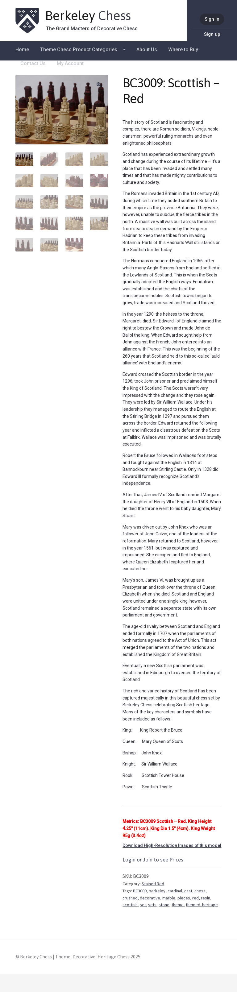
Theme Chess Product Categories (78, 49)
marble (168, 898)
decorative (150, 898)
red (195, 898)
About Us (146, 49)
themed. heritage (202, 904)
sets (152, 904)
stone (164, 904)
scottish (130, 904)
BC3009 (140, 891)
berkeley (157, 891)
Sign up (212, 34)
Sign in (212, 19)
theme (178, 904)
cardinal (175, 891)
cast (188, 891)
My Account (70, 63)
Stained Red (153, 883)
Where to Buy (183, 49)
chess (200, 891)
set (143, 904)
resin (205, 898)
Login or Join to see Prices (153, 859)
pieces (183, 898)
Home (22, 49)
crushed (130, 898)
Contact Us (33, 63)
